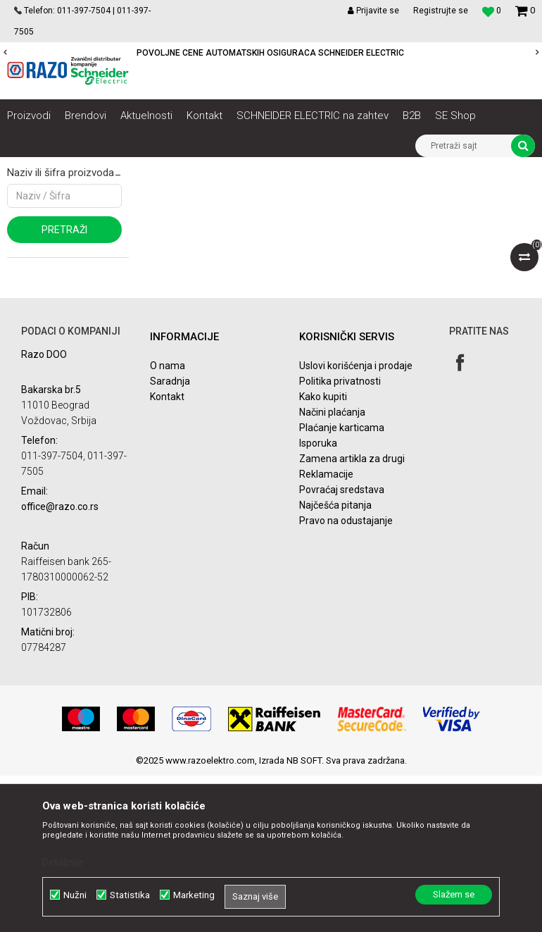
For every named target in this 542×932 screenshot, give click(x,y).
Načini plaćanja (332, 569)
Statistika (130, 895)
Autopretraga (281, 194)
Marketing (194, 895)
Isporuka (318, 600)
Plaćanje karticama (341, 584)
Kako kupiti (323, 553)
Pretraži (64, 386)
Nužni (75, 895)
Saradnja (170, 538)
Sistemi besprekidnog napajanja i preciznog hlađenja (206, 168)
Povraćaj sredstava (341, 646)
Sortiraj (341, 194)
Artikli (79, 168)
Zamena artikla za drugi (352, 615)
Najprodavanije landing (64, 293)
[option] (271, 52)
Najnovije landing (53, 273)
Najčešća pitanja (335, 662)
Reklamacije (326, 631)
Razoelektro (30, 168)
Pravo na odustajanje (346, 677)
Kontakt (167, 553)
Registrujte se (440, 10)
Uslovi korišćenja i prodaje (355, 522)
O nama (167, 522)
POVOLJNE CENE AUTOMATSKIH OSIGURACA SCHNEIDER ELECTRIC (270, 53)
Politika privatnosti (340, 538)
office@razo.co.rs (60, 663)
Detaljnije (62, 862)
